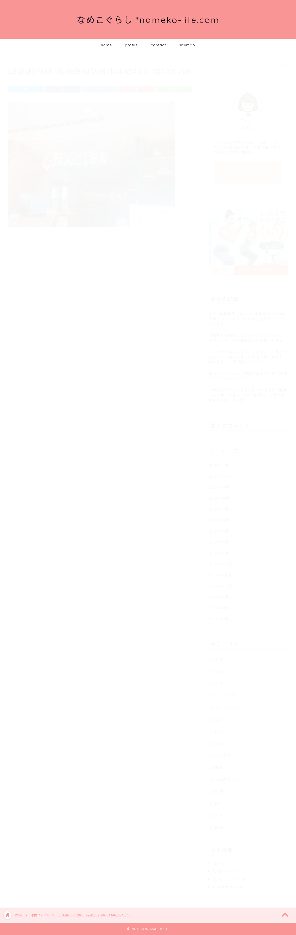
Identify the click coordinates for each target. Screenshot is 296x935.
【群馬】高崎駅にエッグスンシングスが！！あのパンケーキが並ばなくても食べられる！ (248, 335)
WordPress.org (228, 884)
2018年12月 (220, 561)
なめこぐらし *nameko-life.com (148, 19)
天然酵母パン (251, 777)
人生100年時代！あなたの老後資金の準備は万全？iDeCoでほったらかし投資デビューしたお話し (248, 316)
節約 (251, 825)
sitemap (187, 45)
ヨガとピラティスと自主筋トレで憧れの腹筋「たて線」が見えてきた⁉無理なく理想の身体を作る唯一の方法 (248, 393)
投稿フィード (225, 869)
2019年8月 (219, 495)
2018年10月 (220, 583)
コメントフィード (229, 876)
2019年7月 (219, 506)
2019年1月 (219, 550)
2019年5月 (219, 528)
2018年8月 (219, 605)
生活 (251, 813)
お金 (251, 657)
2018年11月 (220, 572)
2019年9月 (219, 484)
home (106, 45)
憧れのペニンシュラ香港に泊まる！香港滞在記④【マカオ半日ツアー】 (248, 373)
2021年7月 (219, 462)
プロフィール (251, 705)
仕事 (251, 741)
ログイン (221, 861)
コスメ (251, 681)
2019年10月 (220, 473)
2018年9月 (219, 594)
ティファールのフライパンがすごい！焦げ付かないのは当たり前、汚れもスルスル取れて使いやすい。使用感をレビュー (248, 354)
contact (158, 45)
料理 (251, 789)
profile (131, 45)
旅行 (251, 801)
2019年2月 (219, 539)
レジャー (251, 729)
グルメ (251, 669)
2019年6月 (219, 517)
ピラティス (251, 693)
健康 (251, 765)
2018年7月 (219, 616)
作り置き (251, 753)
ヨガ (251, 717)
